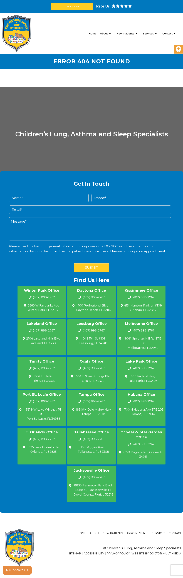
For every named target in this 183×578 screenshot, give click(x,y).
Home (93, 33)
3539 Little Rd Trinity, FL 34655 (43, 379)
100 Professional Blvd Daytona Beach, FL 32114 (93, 308)
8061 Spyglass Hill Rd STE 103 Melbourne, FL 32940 (143, 343)
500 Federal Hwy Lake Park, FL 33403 (143, 379)
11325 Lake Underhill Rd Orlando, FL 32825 (43, 450)
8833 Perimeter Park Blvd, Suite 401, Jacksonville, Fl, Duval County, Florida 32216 (93, 490)
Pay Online (72, 6)
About (104, 33)
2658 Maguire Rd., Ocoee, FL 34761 (143, 455)
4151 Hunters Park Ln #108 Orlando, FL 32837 (143, 308)
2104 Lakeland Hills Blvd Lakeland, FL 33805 (43, 341)
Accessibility (94, 553)
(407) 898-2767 (44, 297)
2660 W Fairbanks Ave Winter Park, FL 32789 (44, 308)
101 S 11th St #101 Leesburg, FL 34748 (93, 341)
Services (148, 33)
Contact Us (17, 571)
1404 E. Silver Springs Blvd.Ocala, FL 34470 (93, 379)
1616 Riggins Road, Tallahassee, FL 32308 (93, 450)
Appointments (137, 533)
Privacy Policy (118, 553)
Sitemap (74, 553)
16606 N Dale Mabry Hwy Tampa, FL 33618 (93, 412)
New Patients (125, 33)
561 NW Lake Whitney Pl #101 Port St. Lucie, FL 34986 (43, 414)
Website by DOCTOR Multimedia (156, 553)
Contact (167, 33)
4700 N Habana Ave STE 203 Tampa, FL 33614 (143, 412)
